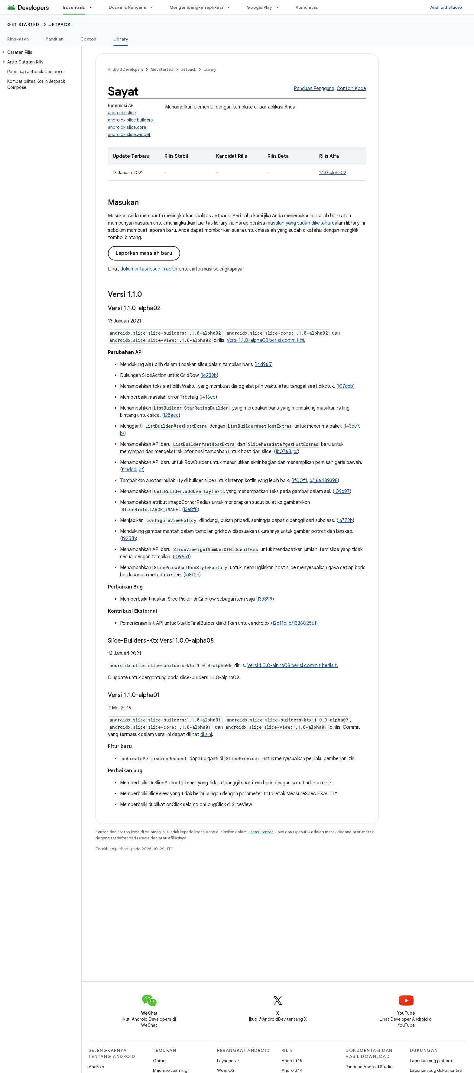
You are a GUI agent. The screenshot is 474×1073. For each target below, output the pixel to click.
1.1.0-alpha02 (332, 172)
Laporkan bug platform (431, 1060)
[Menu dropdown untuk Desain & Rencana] (154, 7)
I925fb (129, 539)
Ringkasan (18, 39)
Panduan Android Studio (369, 1066)
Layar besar (228, 1060)
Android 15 (291, 1060)
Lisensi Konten (261, 832)
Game (159, 1060)
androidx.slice (122, 112)
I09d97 (342, 491)
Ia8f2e (192, 575)
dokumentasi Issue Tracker (149, 269)
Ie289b (209, 375)
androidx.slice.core (127, 127)
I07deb (345, 386)
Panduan (54, 39)
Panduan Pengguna (314, 89)
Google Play (259, 7)
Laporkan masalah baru (144, 253)
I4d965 (263, 364)
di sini (206, 734)
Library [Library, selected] (120, 39)
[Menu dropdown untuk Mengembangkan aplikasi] (231, 7)
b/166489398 (324, 481)
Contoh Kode (351, 89)
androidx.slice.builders (130, 120)
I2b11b (279, 623)
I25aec (171, 415)
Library (210, 69)
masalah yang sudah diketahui (298, 223)
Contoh (88, 39)
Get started (23, 24)
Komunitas (307, 7)
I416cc (208, 397)
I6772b (345, 520)
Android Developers (125, 69)
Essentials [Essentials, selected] (74, 7)
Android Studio (446, 7)
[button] (39, 52)
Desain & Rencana (127, 7)
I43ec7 (352, 426)
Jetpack (60, 24)
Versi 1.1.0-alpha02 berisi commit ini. (266, 340)
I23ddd (129, 470)
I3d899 (265, 599)
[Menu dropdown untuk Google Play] (280, 7)
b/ (122, 433)
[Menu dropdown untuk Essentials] (93, 7)
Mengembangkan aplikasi (196, 7)
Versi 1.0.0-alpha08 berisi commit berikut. (292, 666)
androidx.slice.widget (129, 134)
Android (96, 1066)
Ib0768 (283, 452)
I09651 (181, 557)
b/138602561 (302, 623)
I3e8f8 (191, 510)
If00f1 (300, 481)
